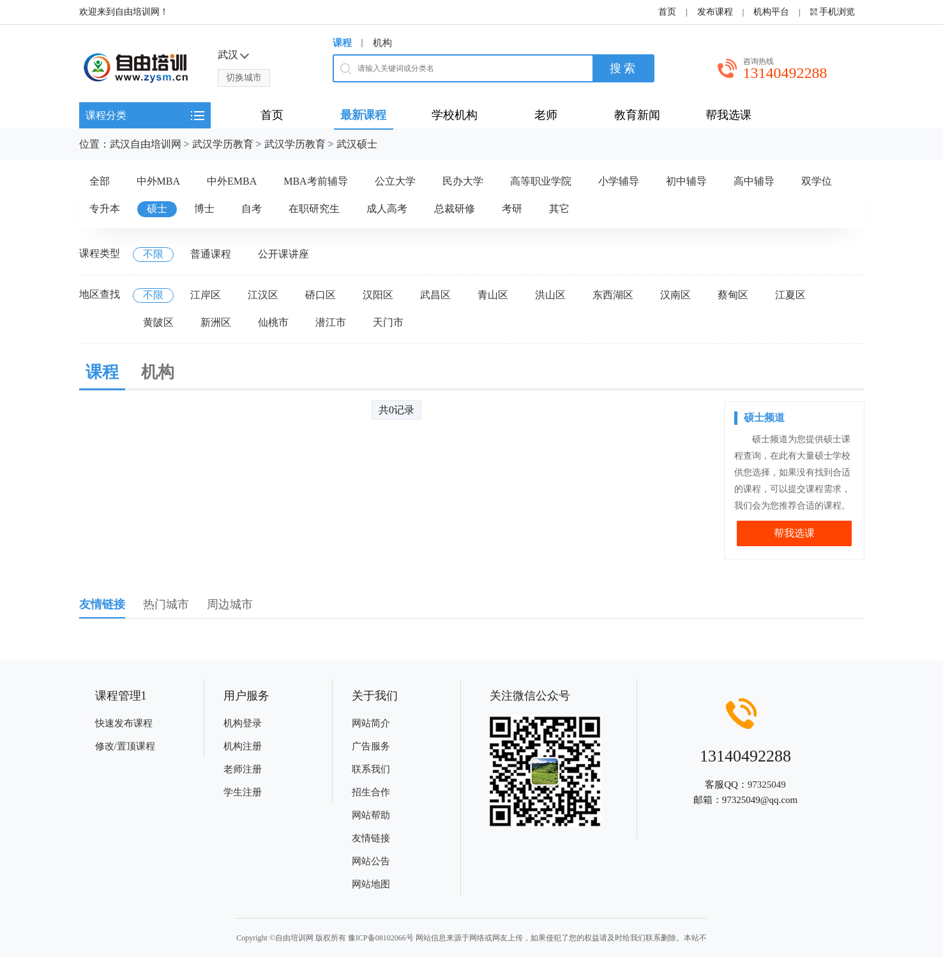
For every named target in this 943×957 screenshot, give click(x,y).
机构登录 (242, 723)
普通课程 (210, 254)
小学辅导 (618, 181)
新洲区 (215, 322)
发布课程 (715, 12)
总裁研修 (454, 208)
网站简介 (371, 723)
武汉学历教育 (222, 144)
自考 (251, 208)
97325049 (767, 784)
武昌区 (435, 294)
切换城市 (244, 77)
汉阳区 (378, 294)
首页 (667, 12)
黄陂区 (158, 322)
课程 (342, 43)
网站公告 (371, 861)
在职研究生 (314, 208)
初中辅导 (686, 181)
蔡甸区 (733, 294)
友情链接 (371, 838)
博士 (204, 208)
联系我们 (371, 769)
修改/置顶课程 (125, 746)
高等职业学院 (540, 181)
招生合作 (371, 792)
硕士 (157, 208)
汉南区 (675, 294)
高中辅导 (754, 181)
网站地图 (371, 884)
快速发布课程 (124, 723)
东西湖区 (612, 294)
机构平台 (771, 12)
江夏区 (790, 294)
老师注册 (242, 769)
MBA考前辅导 (315, 181)
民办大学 (462, 181)
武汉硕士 (356, 144)
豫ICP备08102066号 (381, 937)
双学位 (816, 181)
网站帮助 (371, 815)
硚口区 (320, 294)
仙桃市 (273, 322)
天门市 (388, 322)
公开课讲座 (283, 254)
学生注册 (242, 792)
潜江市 (330, 322)
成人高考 (386, 208)
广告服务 (371, 746)
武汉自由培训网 (145, 144)
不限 (153, 254)
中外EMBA (232, 181)
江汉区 (263, 294)
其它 (559, 208)
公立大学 (395, 181)
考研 (512, 208)
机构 (382, 43)
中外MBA (158, 181)
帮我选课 (794, 533)
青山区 (493, 294)
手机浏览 (837, 12)
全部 (99, 181)
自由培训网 (294, 937)
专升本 (104, 208)
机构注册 (242, 746)
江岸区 (205, 294)
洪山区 (550, 294)
